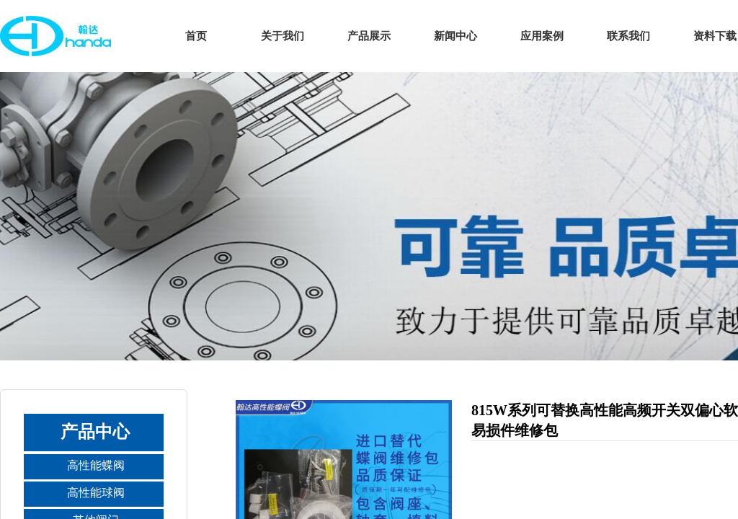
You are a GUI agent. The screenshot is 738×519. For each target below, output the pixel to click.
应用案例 (542, 36)
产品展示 (369, 36)
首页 (196, 36)
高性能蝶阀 (96, 465)
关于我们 (282, 36)
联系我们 (628, 36)
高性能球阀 (96, 493)
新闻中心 (455, 36)
